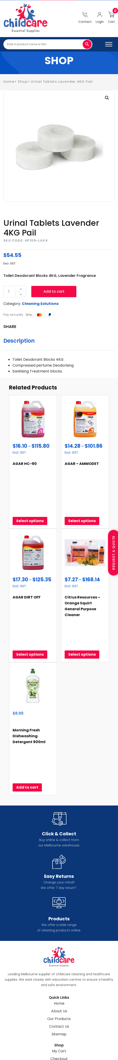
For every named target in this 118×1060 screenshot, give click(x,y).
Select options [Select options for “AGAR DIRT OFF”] (30, 607)
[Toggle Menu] (108, 44)
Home (59, 932)
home (8, 81)
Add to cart (53, 291)
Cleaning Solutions (40, 303)
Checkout (59, 988)
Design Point (95, 1054)
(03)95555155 (62, 1020)
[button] (107, 98)
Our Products (59, 948)
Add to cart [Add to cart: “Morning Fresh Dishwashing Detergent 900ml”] (27, 716)
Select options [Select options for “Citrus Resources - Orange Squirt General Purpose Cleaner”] (82, 607)
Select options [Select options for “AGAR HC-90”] (30, 497)
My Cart (59, 980)
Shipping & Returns (59, 996)
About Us (59, 940)
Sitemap (59, 963)
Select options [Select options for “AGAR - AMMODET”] (82, 497)
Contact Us (59, 956)
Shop (22, 81)
